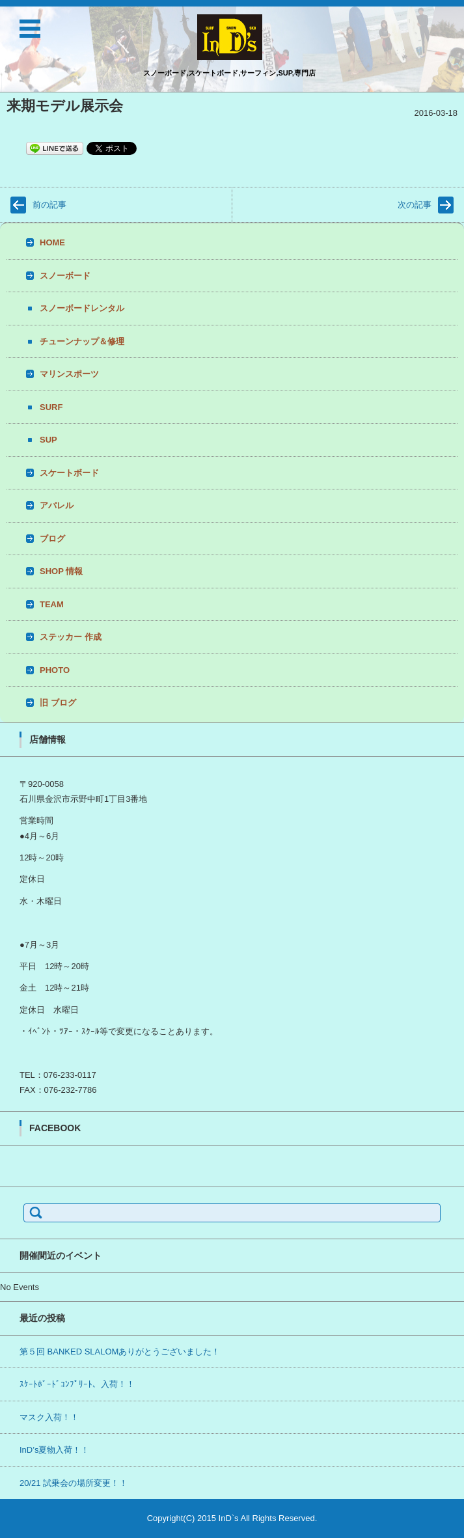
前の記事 (49, 205)
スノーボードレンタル (82, 308)
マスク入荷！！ (49, 1417)
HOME (52, 242)
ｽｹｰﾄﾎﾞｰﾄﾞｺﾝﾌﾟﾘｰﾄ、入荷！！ (77, 1384)
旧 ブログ (58, 702)
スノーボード (65, 276)
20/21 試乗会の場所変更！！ (74, 1483)
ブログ (52, 538)
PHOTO (55, 670)
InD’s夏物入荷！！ (54, 1450)
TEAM (52, 604)
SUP (48, 440)
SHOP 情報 (61, 571)
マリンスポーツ (69, 374)
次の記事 (414, 205)
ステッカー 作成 (71, 637)
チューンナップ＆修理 (82, 341)
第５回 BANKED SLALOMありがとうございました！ (120, 1351)
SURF (51, 407)
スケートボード (69, 473)
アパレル (57, 505)
